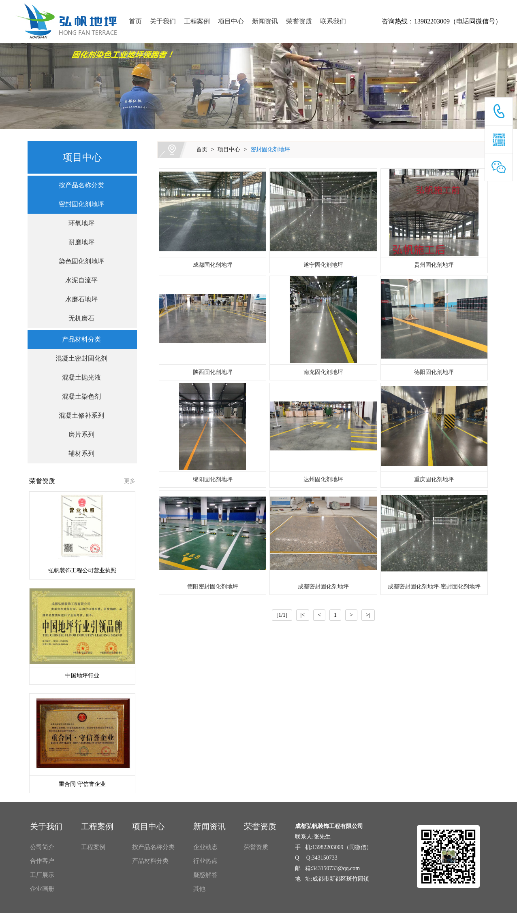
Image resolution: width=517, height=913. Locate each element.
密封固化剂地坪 (270, 150)
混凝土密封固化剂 (78, 358)
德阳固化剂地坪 (434, 372)
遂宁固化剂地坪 (323, 265)
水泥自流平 (78, 280)
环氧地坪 (78, 223)
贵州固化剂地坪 (434, 265)
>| (368, 615)
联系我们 (333, 21)
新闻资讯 (265, 21)
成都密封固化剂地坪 (323, 587)
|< (303, 615)
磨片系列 (78, 434)
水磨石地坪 (78, 299)
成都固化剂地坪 (213, 265)
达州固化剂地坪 (323, 479)
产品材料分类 (78, 339)
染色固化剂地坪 (78, 261)
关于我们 (163, 21)
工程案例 (197, 21)
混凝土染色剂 (78, 396)
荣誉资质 (299, 21)
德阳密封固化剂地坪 (212, 587)
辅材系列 (78, 453)
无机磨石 (78, 318)
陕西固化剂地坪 (213, 372)
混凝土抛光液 (78, 377)
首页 (135, 21)
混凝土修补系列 (78, 415)
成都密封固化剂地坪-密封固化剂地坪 (434, 587)
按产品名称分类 (78, 185)
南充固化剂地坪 (323, 372)
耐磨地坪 (78, 242)
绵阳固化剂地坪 (213, 479)
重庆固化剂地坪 (434, 479)
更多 (129, 481)
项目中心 (231, 21)
